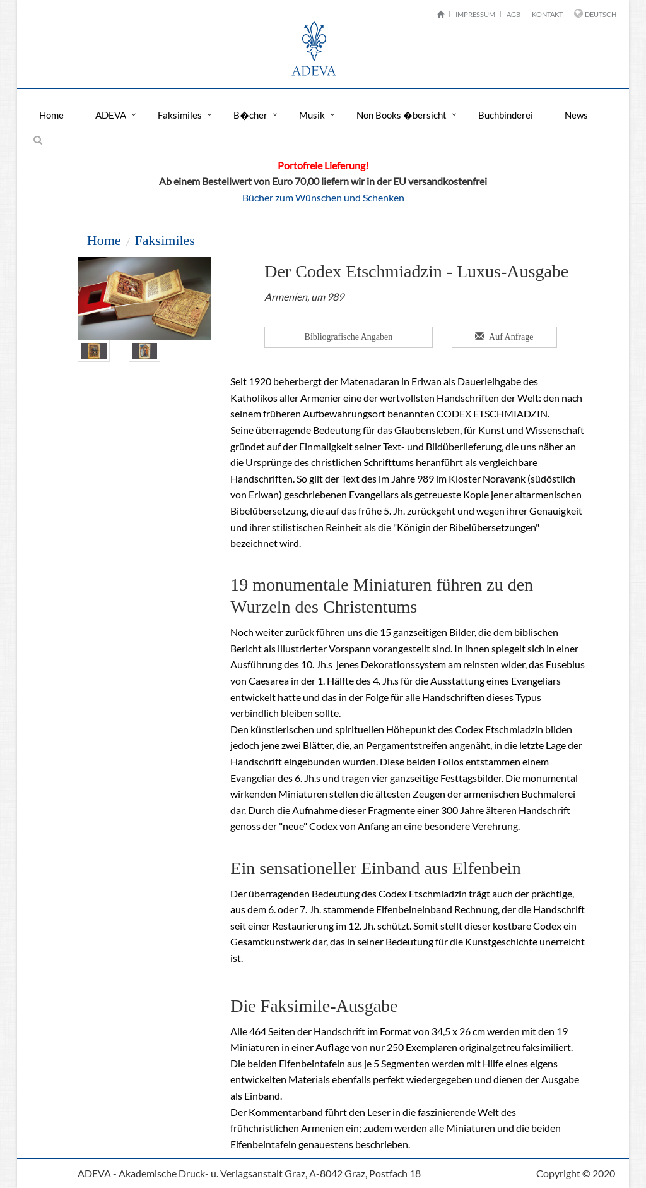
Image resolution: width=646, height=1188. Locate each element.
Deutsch (600, 14)
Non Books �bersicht (401, 115)
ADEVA (110, 115)
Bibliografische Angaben (349, 337)
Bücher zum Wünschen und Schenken (323, 197)
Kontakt (547, 14)
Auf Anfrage (505, 337)
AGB (513, 14)
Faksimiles (180, 115)
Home (51, 115)
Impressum (475, 14)
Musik (312, 115)
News (576, 115)
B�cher (250, 115)
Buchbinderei (505, 115)
